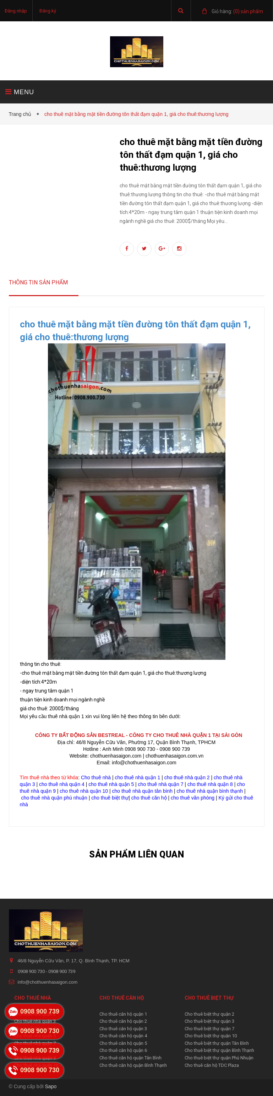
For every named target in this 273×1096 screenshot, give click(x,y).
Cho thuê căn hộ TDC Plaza (212, 1065)
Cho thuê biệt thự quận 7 (209, 1028)
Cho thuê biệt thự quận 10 (211, 1035)
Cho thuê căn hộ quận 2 (123, 1021)
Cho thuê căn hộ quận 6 (123, 1050)
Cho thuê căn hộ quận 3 (123, 1028)
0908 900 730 (32, 971)
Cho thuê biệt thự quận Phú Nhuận (219, 1057)
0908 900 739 (61, 971)
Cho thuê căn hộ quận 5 (123, 1043)
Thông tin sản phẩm (38, 282)
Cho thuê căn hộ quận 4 (123, 1035)
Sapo (51, 1086)
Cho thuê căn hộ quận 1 (123, 1014)
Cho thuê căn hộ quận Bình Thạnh (133, 1065)
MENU (19, 91)
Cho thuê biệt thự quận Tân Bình (217, 1043)
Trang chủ (21, 114)
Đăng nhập (16, 11)
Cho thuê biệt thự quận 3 (209, 1021)
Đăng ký (47, 11)
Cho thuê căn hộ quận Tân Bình (130, 1057)
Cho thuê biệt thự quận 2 (209, 1014)
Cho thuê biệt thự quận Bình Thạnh (219, 1050)
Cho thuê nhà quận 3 (35, 1021)
